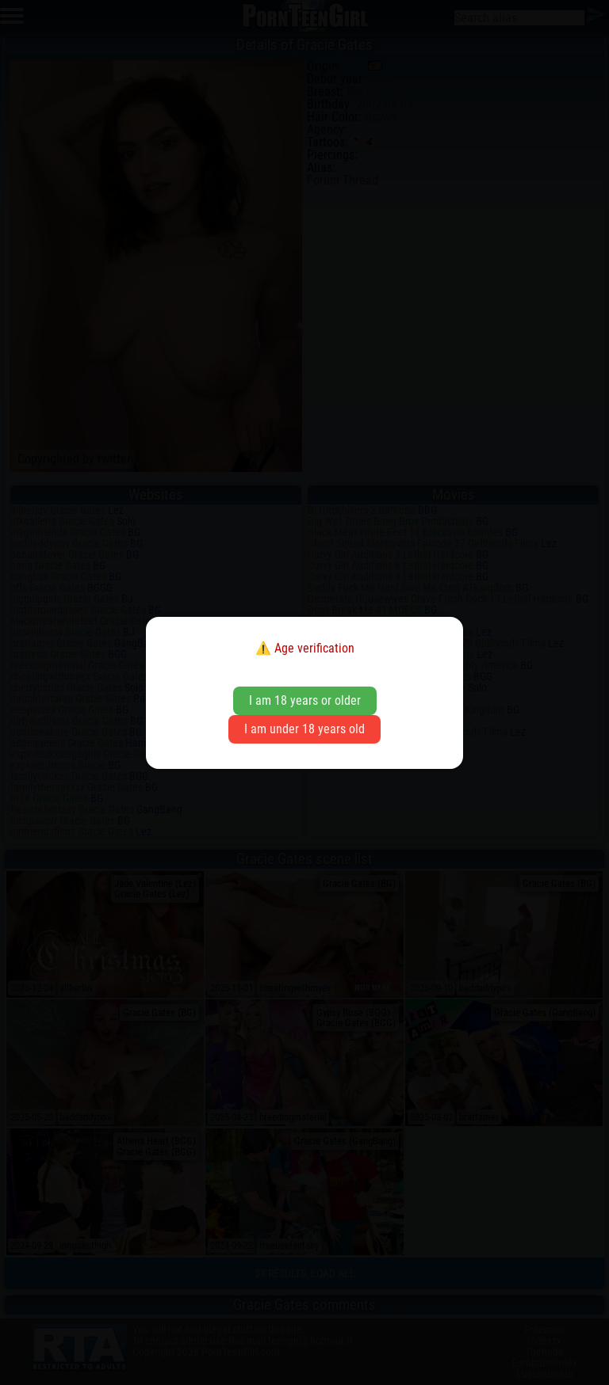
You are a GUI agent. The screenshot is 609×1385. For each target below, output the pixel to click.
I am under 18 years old (304, 728)
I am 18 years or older (305, 700)
